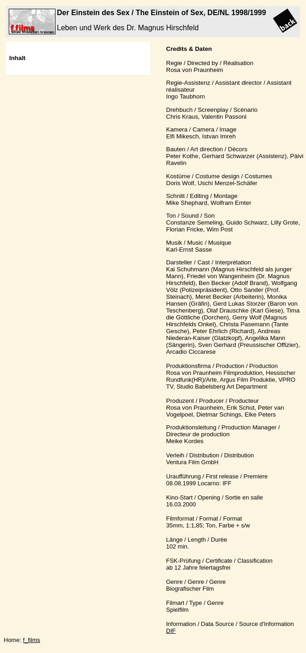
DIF (171, 630)
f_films (31, 640)
